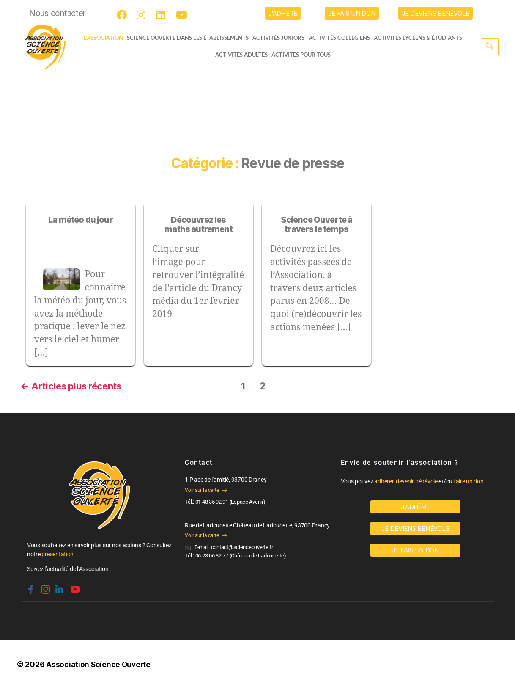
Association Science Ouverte (99, 663)
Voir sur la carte (206, 489)
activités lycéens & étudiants (421, 37)
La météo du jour (80, 220)
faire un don (469, 480)
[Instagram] (143, 14)
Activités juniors (281, 37)
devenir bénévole (417, 480)
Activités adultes (241, 54)
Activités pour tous (301, 54)
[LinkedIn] (162, 14)
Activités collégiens (342, 37)
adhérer (383, 480)
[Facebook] (123, 14)
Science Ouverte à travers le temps (317, 225)
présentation (57, 552)
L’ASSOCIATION (100, 37)
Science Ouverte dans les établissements (190, 37)
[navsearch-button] (490, 46)
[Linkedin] (58, 584)
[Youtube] (182, 14)
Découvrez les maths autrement (198, 225)
